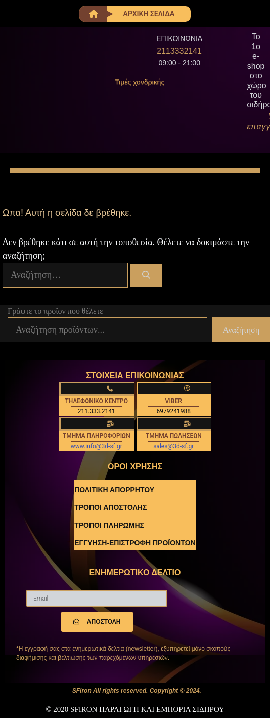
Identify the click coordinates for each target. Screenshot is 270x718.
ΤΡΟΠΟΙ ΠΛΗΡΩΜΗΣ (109, 525)
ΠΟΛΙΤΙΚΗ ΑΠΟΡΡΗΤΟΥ (114, 490)
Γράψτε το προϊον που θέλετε (55, 311)
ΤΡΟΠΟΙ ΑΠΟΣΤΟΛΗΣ (110, 507)
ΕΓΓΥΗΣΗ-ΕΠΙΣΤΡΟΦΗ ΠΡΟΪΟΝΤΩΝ (135, 543)
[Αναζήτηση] (146, 275)
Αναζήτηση (241, 330)
